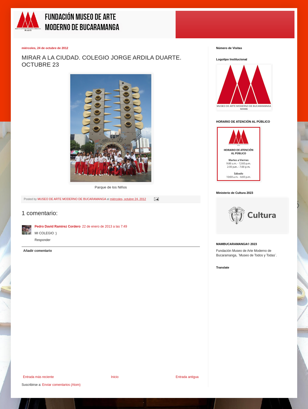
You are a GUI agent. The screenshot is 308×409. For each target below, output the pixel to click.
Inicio (115, 377)
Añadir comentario (37, 251)
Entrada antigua (187, 377)
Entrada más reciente (38, 377)
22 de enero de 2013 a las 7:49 (104, 226)
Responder (43, 240)
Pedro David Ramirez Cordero (58, 226)
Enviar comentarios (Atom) (61, 385)
